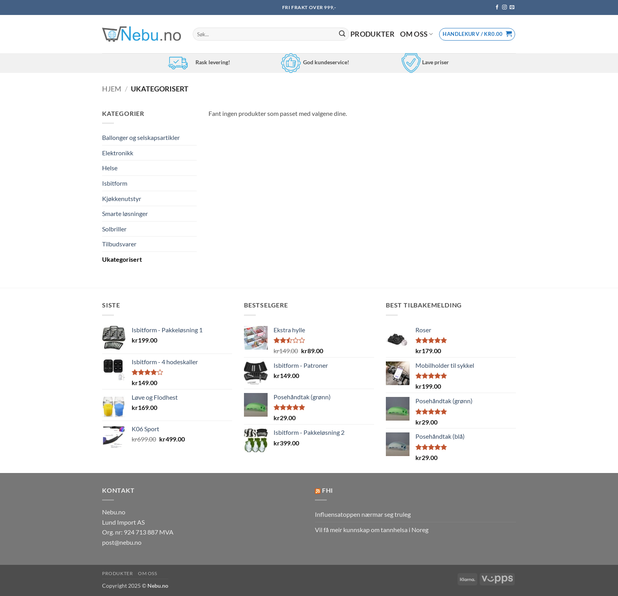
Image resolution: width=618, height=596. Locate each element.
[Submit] (342, 34)
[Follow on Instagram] (504, 7)
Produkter (372, 34)
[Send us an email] (512, 7)
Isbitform (114, 183)
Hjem (111, 88)
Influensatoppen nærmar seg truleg (363, 514)
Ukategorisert (122, 259)
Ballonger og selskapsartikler (141, 137)
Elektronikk (117, 152)
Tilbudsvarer (119, 244)
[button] (477, 34)
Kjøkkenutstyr (121, 198)
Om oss (416, 34)
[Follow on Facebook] (497, 7)
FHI (327, 490)
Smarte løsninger (125, 213)
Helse (109, 167)
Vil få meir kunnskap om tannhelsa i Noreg (371, 529)
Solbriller (114, 229)
